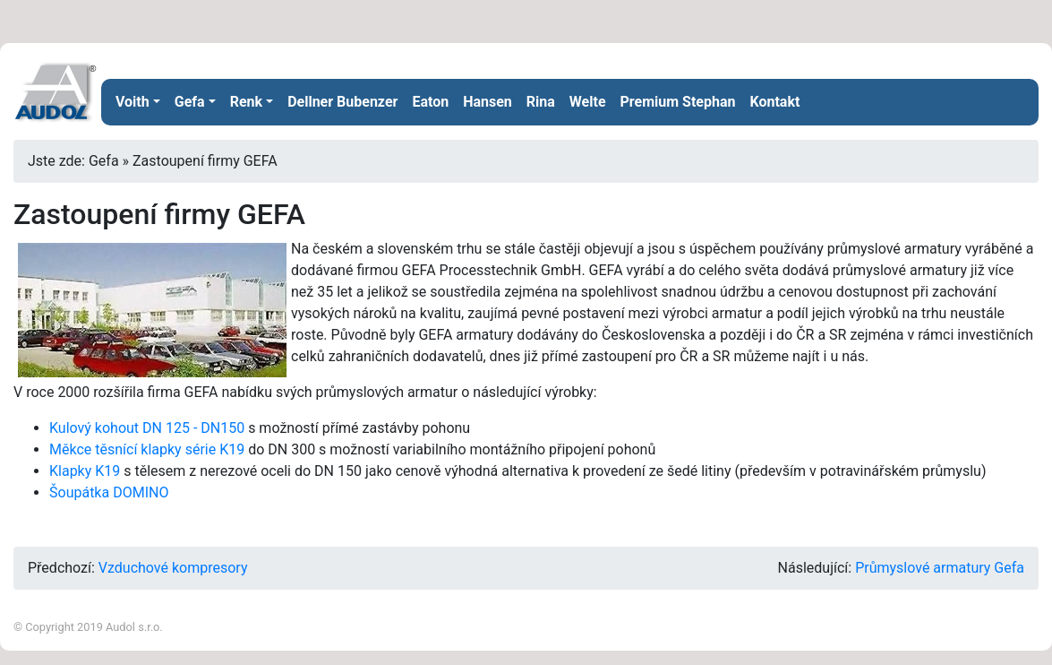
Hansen (487, 101)
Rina (540, 101)
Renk (246, 101)
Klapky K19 (84, 470)
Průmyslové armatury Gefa (939, 567)
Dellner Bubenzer (342, 101)
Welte (587, 101)
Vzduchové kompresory (173, 567)
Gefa (190, 101)
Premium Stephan (678, 101)
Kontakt (774, 101)
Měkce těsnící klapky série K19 (146, 449)
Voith (132, 101)
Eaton (430, 101)
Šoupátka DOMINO (108, 492)
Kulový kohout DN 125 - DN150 (146, 427)
